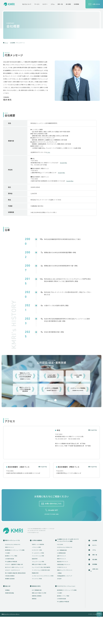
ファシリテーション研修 (39, 557)
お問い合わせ (94, 4)
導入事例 (94, 560)
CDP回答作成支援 (9, 559)
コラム (94, 551)
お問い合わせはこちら (53, 504)
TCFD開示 (7, 554)
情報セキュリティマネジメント (66, 571)
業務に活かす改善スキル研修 (40, 565)
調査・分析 (8, 587)
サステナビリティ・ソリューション (68, 587)
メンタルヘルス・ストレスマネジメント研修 (43, 577)
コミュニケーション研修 (39, 562)
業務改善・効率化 (37, 587)
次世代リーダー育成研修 (39, 545)
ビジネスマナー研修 (37, 551)
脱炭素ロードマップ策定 (11, 557)
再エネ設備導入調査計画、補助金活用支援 (15, 574)
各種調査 (7, 591)
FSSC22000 (61, 545)
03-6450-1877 (53, 511)
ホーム (6, 42)
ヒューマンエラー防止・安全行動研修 (42, 568)
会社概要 (94, 541)
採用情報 (94, 565)
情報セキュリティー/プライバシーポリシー (11, 615)
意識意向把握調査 (9, 594)
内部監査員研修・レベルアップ (65, 577)
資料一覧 (94, 555)
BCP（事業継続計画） (63, 551)
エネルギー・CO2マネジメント (12, 571)
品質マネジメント (62, 557)
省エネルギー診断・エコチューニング (14, 568)
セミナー (94, 546)
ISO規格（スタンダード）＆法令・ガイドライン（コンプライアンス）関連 (69, 541)
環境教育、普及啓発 (9, 579)
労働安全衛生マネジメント (64, 565)
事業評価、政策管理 (37, 597)
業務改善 (35, 600)
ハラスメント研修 (37, 548)
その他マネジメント (63, 568)
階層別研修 (35, 559)
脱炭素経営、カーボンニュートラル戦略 (14, 551)
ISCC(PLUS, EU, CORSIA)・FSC (12, 545)
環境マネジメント (9, 548)
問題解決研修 (36, 574)
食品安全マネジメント (63, 562)
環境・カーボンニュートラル (13, 541)
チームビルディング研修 (39, 554)
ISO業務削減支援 (62, 554)
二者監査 (60, 574)
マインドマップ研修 (37, 579)
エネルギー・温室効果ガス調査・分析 (14, 565)
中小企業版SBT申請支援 (11, 562)
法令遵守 (60, 580)
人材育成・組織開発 (38, 541)
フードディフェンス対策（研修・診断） (42, 571)
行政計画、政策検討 (9, 577)
